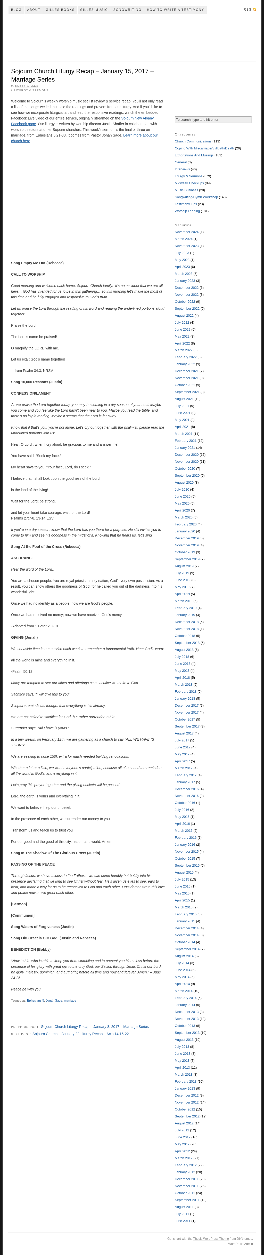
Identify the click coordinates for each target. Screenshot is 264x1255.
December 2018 (187, 622)
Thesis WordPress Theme (211, 1239)
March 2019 (184, 601)
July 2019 (182, 573)
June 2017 (183, 747)
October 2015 (185, 858)
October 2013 (185, 1026)
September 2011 (187, 1200)
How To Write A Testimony (175, 10)
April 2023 (182, 267)
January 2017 (185, 782)
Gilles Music (94, 10)
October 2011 (185, 1193)
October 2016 (185, 803)
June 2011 (183, 1221)
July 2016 (182, 810)
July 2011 (182, 1214)
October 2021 (185, 385)
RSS (248, 9)
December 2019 (187, 538)
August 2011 (184, 1207)
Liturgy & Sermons (31, 90)
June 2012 (183, 1137)
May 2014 (182, 977)
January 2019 (185, 615)
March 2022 (184, 350)
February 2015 (186, 914)
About (33, 10)
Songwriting (127, 10)
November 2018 (187, 629)
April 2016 (182, 824)
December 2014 (187, 928)
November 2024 (187, 232)
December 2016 (187, 789)
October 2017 (185, 719)
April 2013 (182, 1067)
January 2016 (185, 844)
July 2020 (182, 489)
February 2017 (186, 775)
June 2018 (183, 664)
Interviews (182, 169)
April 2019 (182, 594)
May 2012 (182, 1144)
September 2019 (187, 559)
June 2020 (183, 496)
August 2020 (184, 482)
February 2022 (186, 357)
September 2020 (187, 475)
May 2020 (182, 503)
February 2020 (186, 524)
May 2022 (182, 336)
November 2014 (187, 935)
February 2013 (186, 1081)
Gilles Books (60, 10)
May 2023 (182, 260)
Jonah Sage (54, 1000)
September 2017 (187, 726)
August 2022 (184, 315)
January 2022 (185, 364)
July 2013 (182, 1047)
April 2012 (182, 1151)
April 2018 (182, 678)
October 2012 (185, 1109)
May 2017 (182, 754)
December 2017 (187, 705)
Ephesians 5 (35, 1000)
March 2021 (184, 434)
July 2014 (182, 963)
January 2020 (185, 531)
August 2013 (184, 1040)
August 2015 (184, 872)
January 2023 (185, 281)
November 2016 (187, 796)
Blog (16, 10)
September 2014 (187, 949)
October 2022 (185, 301)
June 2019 (183, 580)
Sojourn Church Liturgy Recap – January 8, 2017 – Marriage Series (95, 1027)
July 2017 (182, 740)
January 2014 (185, 1005)
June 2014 (183, 970)
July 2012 (182, 1130)
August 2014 (184, 956)
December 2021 (187, 371)
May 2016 (182, 817)
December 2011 (187, 1179)
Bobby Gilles (26, 85)
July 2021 (182, 406)
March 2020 (184, 517)
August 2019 (184, 566)
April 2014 (182, 984)
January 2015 (185, 921)
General (181, 162)
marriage (70, 1000)
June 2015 (183, 886)
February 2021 (186, 441)
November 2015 (187, 851)
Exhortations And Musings (194, 155)
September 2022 (187, 308)
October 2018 (185, 636)
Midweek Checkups (189, 183)
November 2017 (187, 712)
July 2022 (182, 322)
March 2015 (184, 907)
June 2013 (183, 1054)
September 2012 (187, 1116)
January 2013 (185, 1088)
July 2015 (182, 879)
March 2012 (184, 1158)
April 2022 (182, 343)
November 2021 (187, 378)
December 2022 (187, 288)
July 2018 (182, 657)
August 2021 (184, 399)
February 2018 (186, 691)
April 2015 (182, 900)
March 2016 (184, 831)
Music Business (186, 190)
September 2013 (187, 1033)
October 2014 (185, 942)
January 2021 (185, 448)
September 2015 (187, 865)
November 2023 (187, 246)
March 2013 (184, 1074)
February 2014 (186, 998)
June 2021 (183, 413)
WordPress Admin (240, 1244)
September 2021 (187, 392)
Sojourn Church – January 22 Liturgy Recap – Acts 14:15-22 (80, 1034)
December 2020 (187, 455)
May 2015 (182, 893)
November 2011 (187, 1186)
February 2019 (186, 608)
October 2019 (185, 552)
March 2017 (184, 768)
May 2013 (182, 1060)
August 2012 (184, 1123)
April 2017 (182, 761)
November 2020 (187, 461)
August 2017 (184, 733)
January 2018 (185, 698)
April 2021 (182, 427)
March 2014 (184, 991)
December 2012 (187, 1095)
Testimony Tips (186, 204)
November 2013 (187, 1019)
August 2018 (184, 650)
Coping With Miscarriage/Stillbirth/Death (204, 148)
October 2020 (185, 468)
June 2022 (183, 329)
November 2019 (187, 545)
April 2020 (182, 510)
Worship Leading (187, 211)
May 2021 (182, 420)
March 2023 (184, 274)
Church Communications (193, 141)
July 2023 (182, 253)
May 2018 (182, 671)
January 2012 (185, 1172)
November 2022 (187, 295)
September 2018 (187, 643)
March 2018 (184, 684)
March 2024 (184, 239)
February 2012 (186, 1165)
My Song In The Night (132, 37)
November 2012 (187, 1102)
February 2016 (186, 838)
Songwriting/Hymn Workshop (196, 197)
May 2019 (182, 587)
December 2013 (187, 1012)
